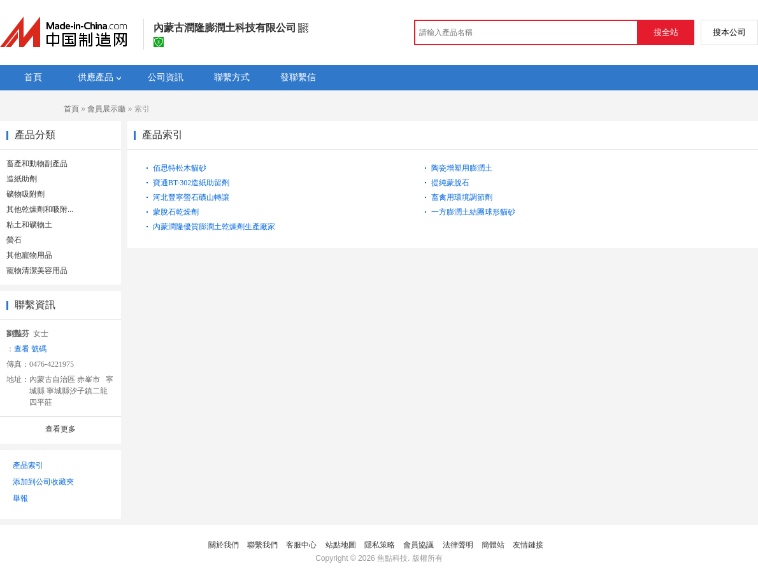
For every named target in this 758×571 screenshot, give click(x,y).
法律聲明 (458, 544)
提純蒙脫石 (450, 182)
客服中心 (301, 544)
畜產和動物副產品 (37, 163)
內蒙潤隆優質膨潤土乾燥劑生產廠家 (214, 226)
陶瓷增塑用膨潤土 (461, 168)
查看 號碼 (30, 348)
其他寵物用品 (29, 255)
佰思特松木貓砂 (179, 168)
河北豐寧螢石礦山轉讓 (191, 197)
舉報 (20, 498)
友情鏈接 (528, 544)
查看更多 (60, 429)
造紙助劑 (21, 178)
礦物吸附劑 (25, 194)
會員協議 (418, 544)
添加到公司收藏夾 (43, 481)
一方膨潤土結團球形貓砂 (473, 212)
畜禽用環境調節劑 (461, 197)
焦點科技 (392, 558)
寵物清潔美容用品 (37, 270)
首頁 (71, 108)
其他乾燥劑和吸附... (39, 209)
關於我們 (223, 544)
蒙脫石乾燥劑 (176, 212)
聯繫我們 (262, 544)
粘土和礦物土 (29, 224)
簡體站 (493, 544)
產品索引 (28, 465)
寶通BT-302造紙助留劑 (191, 182)
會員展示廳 (106, 108)
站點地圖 (340, 544)
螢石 (14, 240)
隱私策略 (379, 544)
